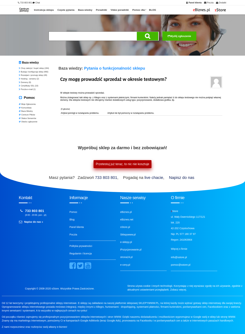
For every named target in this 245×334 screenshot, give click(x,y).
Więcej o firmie (179, 248)
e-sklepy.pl (126, 242)
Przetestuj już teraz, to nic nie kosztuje (122, 164)
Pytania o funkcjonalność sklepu (114, 68)
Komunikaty (25, 108)
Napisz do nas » (33, 221)
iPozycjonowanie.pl (130, 249)
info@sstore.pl (179, 257)
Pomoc (73, 212)
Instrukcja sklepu (44, 10)
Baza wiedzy (85, 10)
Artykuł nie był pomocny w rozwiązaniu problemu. (130, 113)
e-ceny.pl (125, 264)
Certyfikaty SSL (28, 86)
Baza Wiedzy (26, 111)
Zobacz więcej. (178, 289)
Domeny (25, 82)
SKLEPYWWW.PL (148, 303)
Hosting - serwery (29, 79)
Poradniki (101, 10)
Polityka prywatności (80, 246)
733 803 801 (106, 177)
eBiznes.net (126, 219)
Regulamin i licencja (80, 253)
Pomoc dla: (138, 10)
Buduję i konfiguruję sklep (33, 72)
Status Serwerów (27, 118)
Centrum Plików (27, 115)
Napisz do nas (181, 177)
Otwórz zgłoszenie (28, 122)
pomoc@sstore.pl (180, 264)
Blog (71, 219)
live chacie (153, 177)
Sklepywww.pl (128, 234)
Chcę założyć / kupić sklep (34, 68)
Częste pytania (65, 10)
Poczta (73, 234)
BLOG (152, 10)
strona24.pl (126, 257)
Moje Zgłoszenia (27, 104)
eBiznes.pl (126, 212)
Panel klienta (76, 227)
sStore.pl (125, 227)
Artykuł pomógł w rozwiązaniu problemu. (80, 113)
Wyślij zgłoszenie (179, 36)
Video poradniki (120, 10)
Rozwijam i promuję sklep (33, 75)
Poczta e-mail (27, 89)
